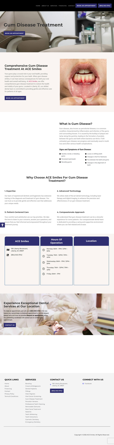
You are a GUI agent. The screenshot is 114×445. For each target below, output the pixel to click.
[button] (2, 225)
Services (53, 5)
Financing (63, 5)
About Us (45, 5)
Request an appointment (35, 315)
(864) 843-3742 (35, 311)
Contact (71, 5)
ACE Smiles (33, 81)
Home (38, 5)
